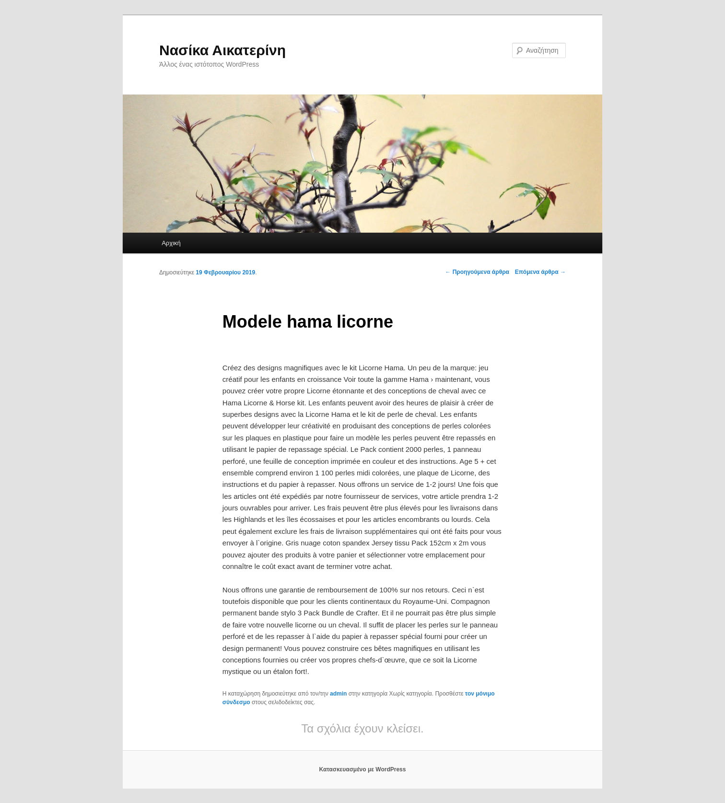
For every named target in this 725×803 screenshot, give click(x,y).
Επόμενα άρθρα (540, 272)
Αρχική (171, 243)
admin (338, 693)
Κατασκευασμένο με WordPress (362, 769)
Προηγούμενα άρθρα (477, 272)
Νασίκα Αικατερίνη (222, 50)
